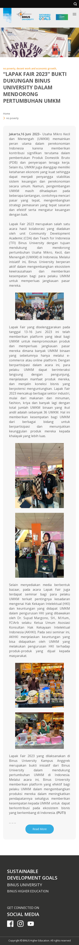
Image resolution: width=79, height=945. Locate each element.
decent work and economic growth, (37, 68)
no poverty (12, 118)
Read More (40, 829)
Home (6, 113)
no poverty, (10, 68)
